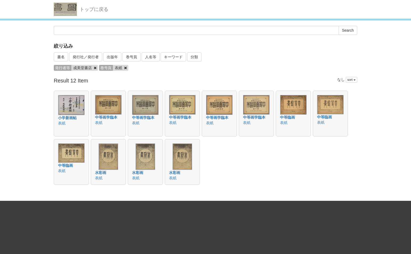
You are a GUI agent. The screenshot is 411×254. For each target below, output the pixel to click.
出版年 (112, 57)
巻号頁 (131, 57)
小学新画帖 (67, 118)
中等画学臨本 (106, 117)
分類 (194, 57)
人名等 (150, 57)
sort (351, 80)
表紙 (61, 123)
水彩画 (100, 172)
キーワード (173, 57)
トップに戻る (94, 9)
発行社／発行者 (86, 57)
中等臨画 (287, 117)
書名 (61, 57)
